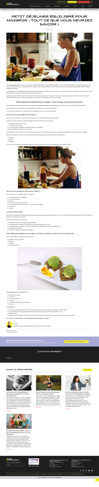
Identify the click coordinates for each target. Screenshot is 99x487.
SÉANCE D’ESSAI (72, 2)
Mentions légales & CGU (24, 474)
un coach (39, 215)
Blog (82, 6)
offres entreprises (83, 2)
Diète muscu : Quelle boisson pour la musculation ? (47, 393)
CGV (65, 474)
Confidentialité (44, 474)
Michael (16, 324)
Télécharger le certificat (33, 465)
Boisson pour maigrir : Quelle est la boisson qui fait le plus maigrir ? (18, 432)
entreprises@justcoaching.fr (77, 466)
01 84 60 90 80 (74, 465)
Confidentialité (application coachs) (55, 474)
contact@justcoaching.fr (55, 466)
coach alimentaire (14, 85)
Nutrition (49, 29)
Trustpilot (8, 358)
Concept (67, 6)
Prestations (57, 6)
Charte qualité (15, 474)
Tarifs (75, 6)
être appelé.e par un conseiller (75, 341)
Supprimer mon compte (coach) (78, 474)
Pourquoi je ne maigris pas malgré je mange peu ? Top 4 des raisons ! (17, 394)
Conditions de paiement (34, 474)
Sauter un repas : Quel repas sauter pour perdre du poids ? (78, 393)
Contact (91, 6)
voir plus (86, 369)
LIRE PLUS (8, 410)
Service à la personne (35, 6)
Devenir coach (62, 2)
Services (47, 6)
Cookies (68, 474)
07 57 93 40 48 (52, 465)
